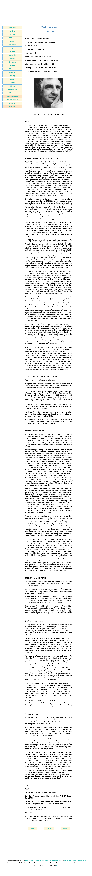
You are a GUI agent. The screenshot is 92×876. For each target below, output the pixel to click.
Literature (12, 69)
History (12, 58)
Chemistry (12, 52)
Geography (12, 55)
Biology (12, 48)
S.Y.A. (57, 865)
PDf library (12, 31)
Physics (12, 82)
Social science (12, 89)
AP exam (12, 34)
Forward (65, 828)
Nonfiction (12, 106)
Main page (12, 27)
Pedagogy (12, 76)
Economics (12, 62)
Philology (12, 79)
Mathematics (12, 72)
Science (12, 86)
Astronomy (12, 45)
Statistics (12, 93)
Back (32, 828)
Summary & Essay (12, 96)
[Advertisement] (46, 13)
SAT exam (12, 38)
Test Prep (12, 41)
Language (12, 65)
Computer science (12, 100)
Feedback (12, 103)
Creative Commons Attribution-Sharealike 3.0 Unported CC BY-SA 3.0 (43, 860)
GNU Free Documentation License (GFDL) (75, 860)
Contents (49, 828)
